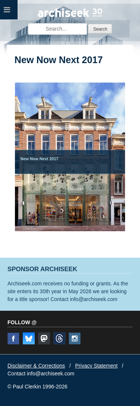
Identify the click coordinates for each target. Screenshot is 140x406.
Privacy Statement (96, 366)
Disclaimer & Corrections (36, 366)
